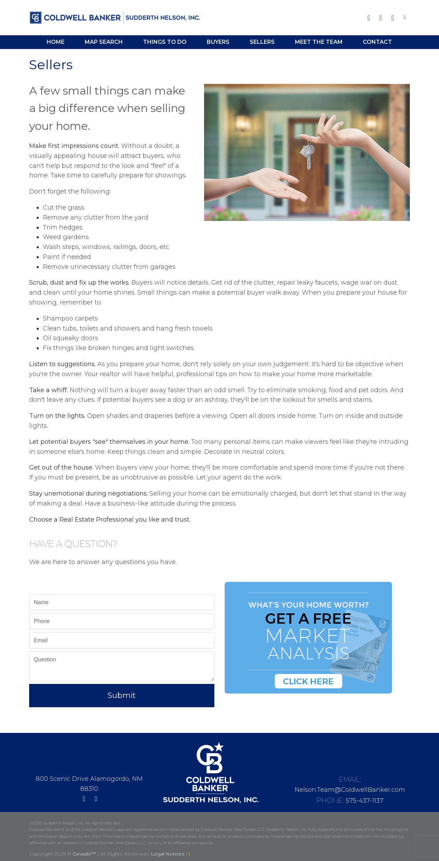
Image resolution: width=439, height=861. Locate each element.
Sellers (262, 42)
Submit (122, 695)
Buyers (218, 42)
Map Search (104, 42)
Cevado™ (85, 854)
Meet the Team (319, 42)
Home (55, 42)
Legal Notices (168, 854)
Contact (377, 42)
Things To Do (165, 42)
